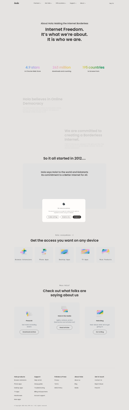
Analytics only (66, 210)
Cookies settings (53, 210)
